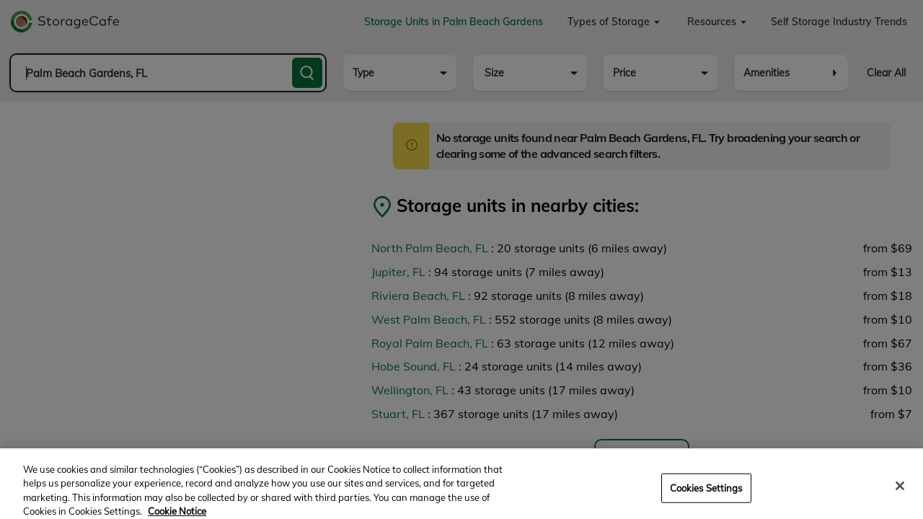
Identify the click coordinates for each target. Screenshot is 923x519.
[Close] (900, 494)
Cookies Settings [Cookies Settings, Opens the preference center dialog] (706, 496)
